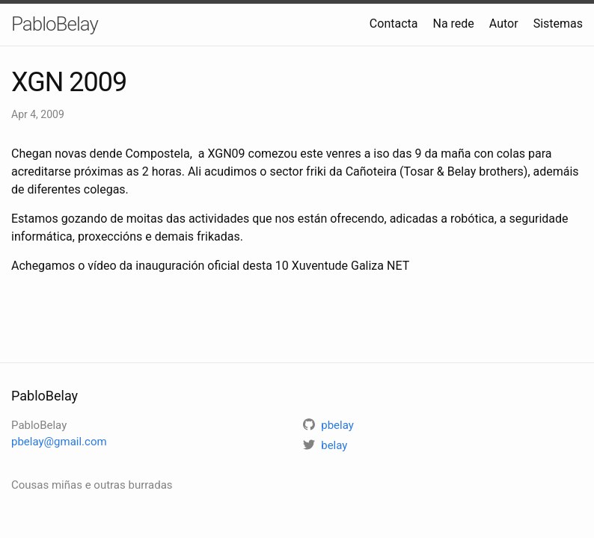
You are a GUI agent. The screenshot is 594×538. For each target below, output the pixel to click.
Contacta (394, 23)
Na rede (453, 23)
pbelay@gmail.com (59, 441)
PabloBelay (54, 24)
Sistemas (558, 23)
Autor (503, 23)
